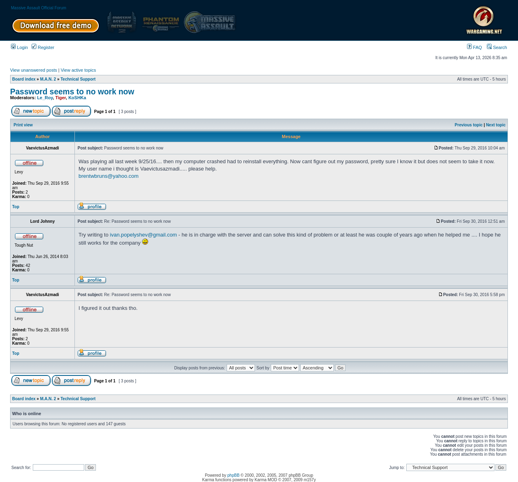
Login (19, 47)
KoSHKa (77, 97)
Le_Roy (45, 97)
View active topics (78, 70)
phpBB (233, 475)
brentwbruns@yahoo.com (108, 176)
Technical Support (78, 79)
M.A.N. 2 (48, 79)
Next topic (495, 125)
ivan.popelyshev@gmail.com (143, 235)
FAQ (474, 47)
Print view (23, 125)
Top (15, 207)
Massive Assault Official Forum (38, 8)
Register (43, 47)
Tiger (60, 97)
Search (497, 47)
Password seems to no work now (72, 91)
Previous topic (469, 125)
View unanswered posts (33, 70)
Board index (24, 79)
